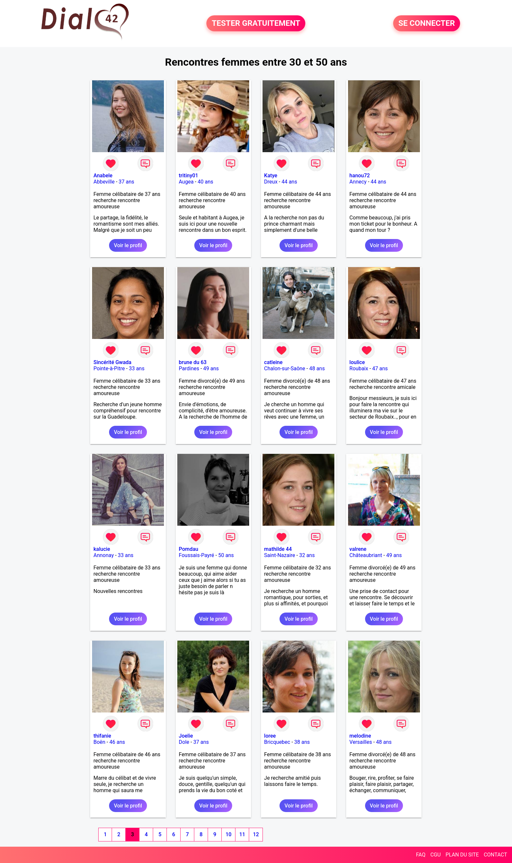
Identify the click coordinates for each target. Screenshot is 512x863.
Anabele (102, 175)
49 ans (211, 368)
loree (270, 736)
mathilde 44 (278, 549)
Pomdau (189, 549)
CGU (435, 855)
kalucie (101, 549)
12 (256, 834)
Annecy (358, 182)
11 (242, 834)
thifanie (102, 736)
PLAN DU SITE (462, 855)
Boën (99, 742)
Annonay (103, 555)
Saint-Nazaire (279, 555)
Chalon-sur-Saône (284, 368)
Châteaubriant (365, 555)
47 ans (380, 368)
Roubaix (358, 368)
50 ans (226, 555)
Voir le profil (128, 245)
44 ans (289, 182)
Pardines (189, 368)
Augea (186, 182)
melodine (360, 736)
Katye (270, 175)
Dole (184, 742)
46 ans (117, 742)
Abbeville (104, 182)
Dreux (271, 182)
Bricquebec (277, 742)
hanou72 (359, 175)
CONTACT (495, 855)
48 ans (317, 368)
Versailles (360, 742)
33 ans (137, 368)
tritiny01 (188, 175)
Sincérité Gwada (112, 362)
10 (229, 834)
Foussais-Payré (196, 555)
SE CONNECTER (426, 23)
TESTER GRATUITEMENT (256, 23)
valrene (357, 549)
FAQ (420, 855)
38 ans (302, 742)
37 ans (126, 182)
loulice (357, 362)
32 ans (307, 555)
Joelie (186, 736)
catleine (273, 362)
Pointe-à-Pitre (109, 368)
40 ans (205, 182)
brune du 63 (193, 362)
